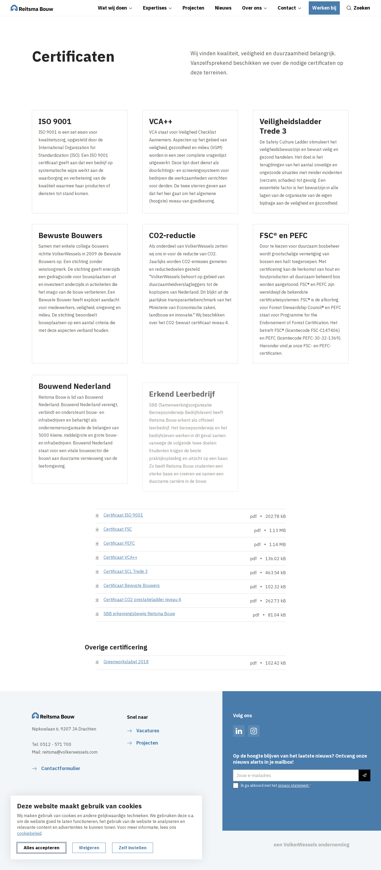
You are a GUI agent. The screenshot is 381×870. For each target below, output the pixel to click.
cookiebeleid (29, 833)
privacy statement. (294, 785)
